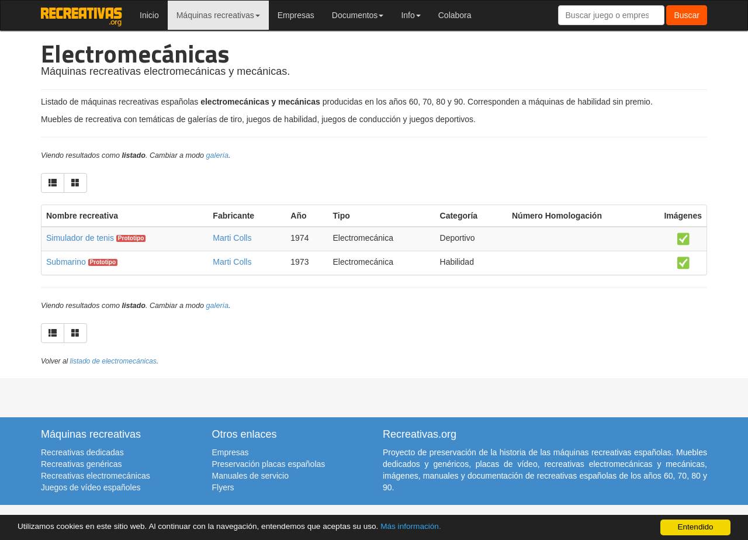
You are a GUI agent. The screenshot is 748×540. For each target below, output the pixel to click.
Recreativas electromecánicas (95, 475)
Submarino (66, 261)
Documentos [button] (358, 15)
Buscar (686, 15)
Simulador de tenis (80, 238)
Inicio (149, 15)
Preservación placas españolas (268, 464)
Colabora (455, 15)
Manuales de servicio (250, 475)
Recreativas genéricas (81, 464)
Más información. (410, 526)
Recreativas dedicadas (82, 452)
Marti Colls (232, 238)
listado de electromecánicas (113, 361)
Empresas (296, 15)
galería (217, 155)
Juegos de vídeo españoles (90, 487)
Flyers (223, 487)
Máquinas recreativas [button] (218, 15)
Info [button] (410, 15)
